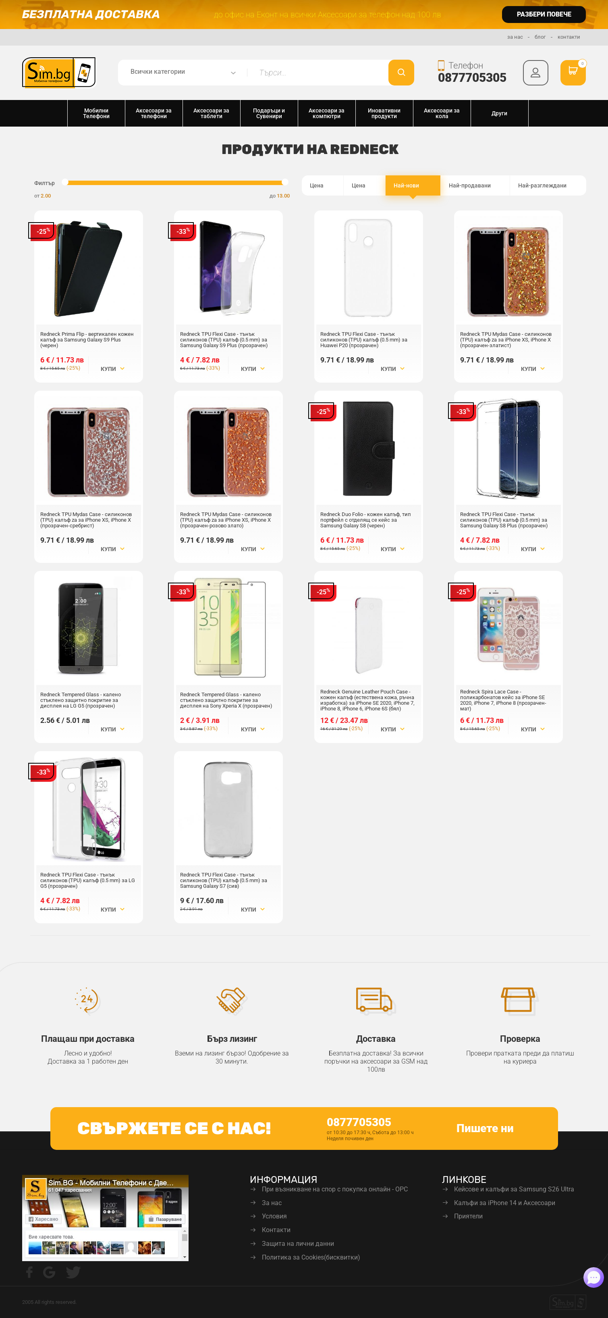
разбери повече (544, 14)
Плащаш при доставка (88, 1039)
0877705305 (470, 77)
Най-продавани (475, 185)
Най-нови (413, 186)
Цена (322, 185)
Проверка (520, 1039)
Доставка (376, 1039)
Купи (113, 369)
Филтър (44, 183)
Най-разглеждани (548, 185)
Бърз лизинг (232, 1039)
